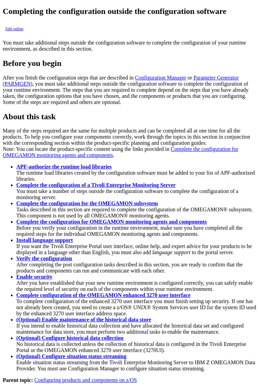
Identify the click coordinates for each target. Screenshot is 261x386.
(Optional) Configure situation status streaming (71, 356)
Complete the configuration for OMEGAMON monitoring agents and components (111, 222)
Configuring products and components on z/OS (85, 380)
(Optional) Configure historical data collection (69, 338)
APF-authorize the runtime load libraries (64, 167)
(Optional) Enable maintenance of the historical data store (83, 319)
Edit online (14, 29)
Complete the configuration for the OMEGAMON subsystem (87, 203)
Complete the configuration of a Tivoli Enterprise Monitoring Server (96, 185)
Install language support (44, 240)
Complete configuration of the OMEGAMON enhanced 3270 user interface (103, 295)
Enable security (34, 277)
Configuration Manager (160, 78)
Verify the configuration (44, 258)
